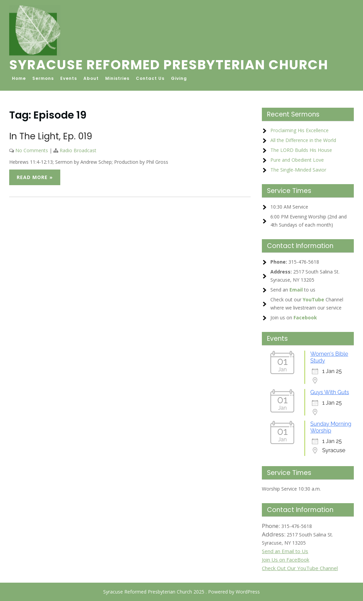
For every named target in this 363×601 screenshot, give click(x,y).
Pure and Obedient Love (297, 160)
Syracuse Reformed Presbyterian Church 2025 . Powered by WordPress (181, 591)
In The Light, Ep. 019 (50, 136)
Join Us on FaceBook (285, 559)
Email (296, 289)
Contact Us (150, 78)
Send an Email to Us (285, 551)
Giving (179, 78)
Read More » (35, 177)
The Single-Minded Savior (298, 169)
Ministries (117, 78)
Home (19, 78)
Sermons (43, 78)
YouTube (313, 299)
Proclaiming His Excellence (299, 130)
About (91, 78)
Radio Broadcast (78, 150)
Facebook (305, 317)
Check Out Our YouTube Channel (300, 568)
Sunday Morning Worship (330, 427)
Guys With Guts (329, 392)
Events (68, 78)
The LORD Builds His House (301, 150)
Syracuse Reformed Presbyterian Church (168, 65)
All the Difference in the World (303, 140)
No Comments (31, 150)
